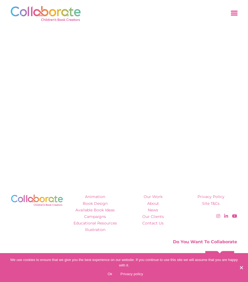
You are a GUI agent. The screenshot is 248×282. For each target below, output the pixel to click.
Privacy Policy (211, 196)
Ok (110, 274)
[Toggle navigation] (234, 13)
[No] (241, 267)
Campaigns (95, 216)
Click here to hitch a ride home (53, 118)
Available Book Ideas (95, 210)
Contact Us (153, 223)
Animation (95, 196)
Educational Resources (95, 223)
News (153, 210)
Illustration (95, 229)
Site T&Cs (211, 203)
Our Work (153, 196)
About (153, 203)
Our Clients (153, 216)
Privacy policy (131, 274)
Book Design (95, 203)
